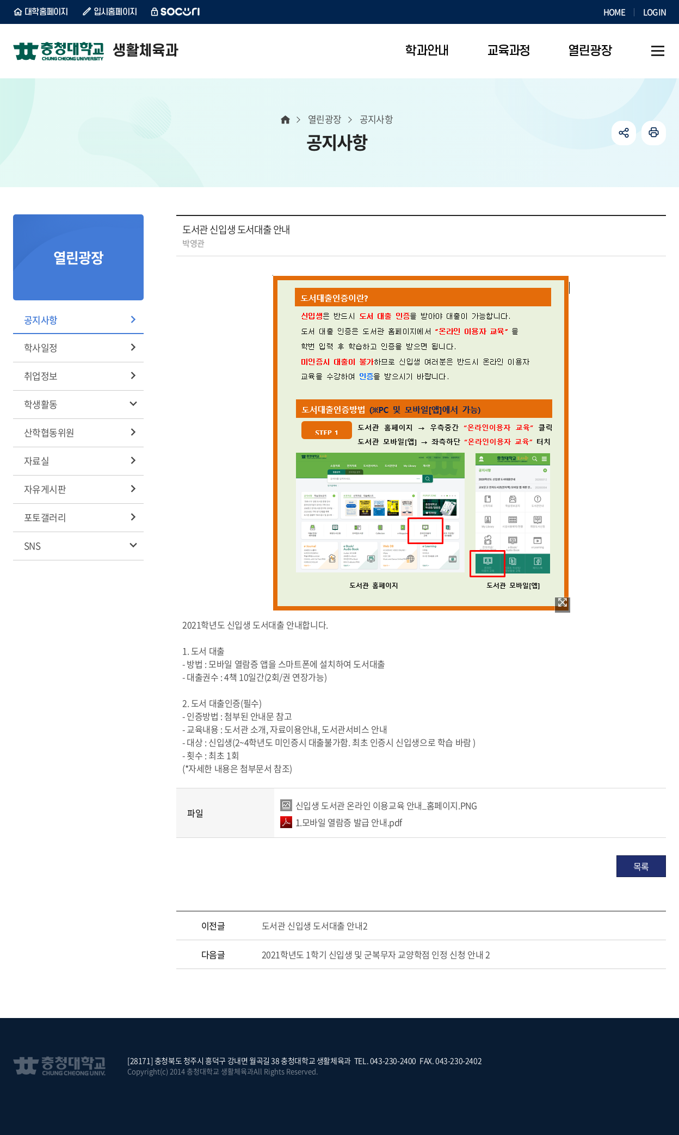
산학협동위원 (49, 432)
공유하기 (624, 133)
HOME (614, 12)
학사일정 (41, 347)
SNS (32, 545)
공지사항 (41, 319)
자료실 (36, 460)
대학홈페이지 (46, 12)
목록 (641, 866)
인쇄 (653, 133)
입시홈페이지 (115, 12)
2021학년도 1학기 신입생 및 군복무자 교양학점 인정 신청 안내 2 (376, 954)
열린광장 (325, 119)
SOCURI (176, 12)
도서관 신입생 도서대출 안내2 (315, 925)
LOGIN (654, 12)
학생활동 (41, 404)
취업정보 (41, 376)
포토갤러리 (45, 517)
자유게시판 (45, 489)
